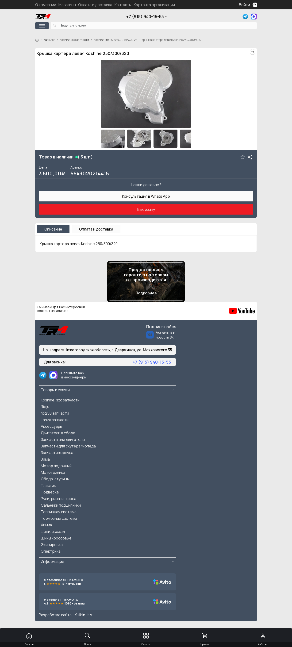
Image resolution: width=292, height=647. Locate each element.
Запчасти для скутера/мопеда (68, 446)
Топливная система (59, 511)
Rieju (45, 406)
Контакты (123, 4)
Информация (52, 561)
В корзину (146, 209)
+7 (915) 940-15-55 (145, 16)
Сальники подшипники (61, 505)
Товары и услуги (55, 389)
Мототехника (53, 472)
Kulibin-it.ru (84, 614)
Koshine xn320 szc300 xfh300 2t (115, 40)
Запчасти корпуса (57, 452)
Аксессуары (51, 426)
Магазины (67, 4)
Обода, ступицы (55, 478)
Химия (46, 525)
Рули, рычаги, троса (58, 498)
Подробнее (146, 293)
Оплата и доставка (95, 4)
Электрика (51, 551)
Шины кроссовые (56, 538)
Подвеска (50, 492)
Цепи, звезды (53, 531)
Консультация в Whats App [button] (146, 196)
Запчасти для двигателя (63, 439)
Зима (45, 459)
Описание (53, 229)
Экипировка (52, 544)
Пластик (48, 485)
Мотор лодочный (56, 465)
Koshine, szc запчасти (74, 40)
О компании (45, 4)
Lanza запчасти (55, 419)
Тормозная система (59, 518)
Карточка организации (154, 4)
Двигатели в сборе (58, 432)
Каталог (49, 40)
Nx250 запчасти (55, 413)
